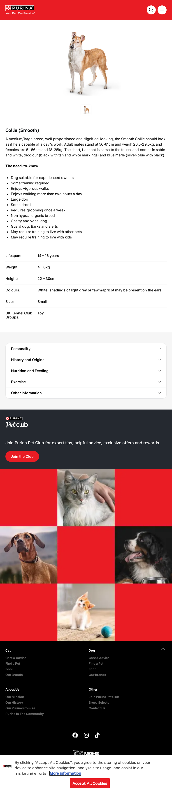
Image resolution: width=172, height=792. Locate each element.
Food (9, 669)
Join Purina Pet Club (104, 697)
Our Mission (14, 697)
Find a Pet (12, 663)
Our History (14, 702)
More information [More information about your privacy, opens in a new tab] (65, 773)
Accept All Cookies (89, 783)
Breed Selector (100, 702)
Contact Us (97, 708)
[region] (86, 773)
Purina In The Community (24, 714)
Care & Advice (15, 658)
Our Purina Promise (20, 708)
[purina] (75, 736)
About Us (12, 689)
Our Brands (14, 675)
